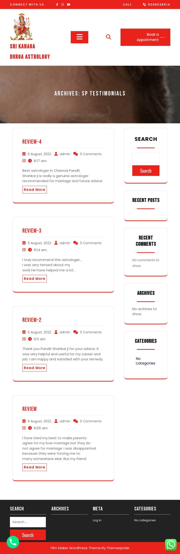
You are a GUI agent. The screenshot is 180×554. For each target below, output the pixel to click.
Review (29, 409)
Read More (34, 189)
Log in (97, 520)
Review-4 (31, 141)
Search (146, 139)
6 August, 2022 (39, 154)
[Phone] (13, 542)
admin (65, 154)
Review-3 (31, 230)
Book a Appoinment (148, 37)
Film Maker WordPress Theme (76, 547)
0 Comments (91, 154)
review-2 (31, 320)
